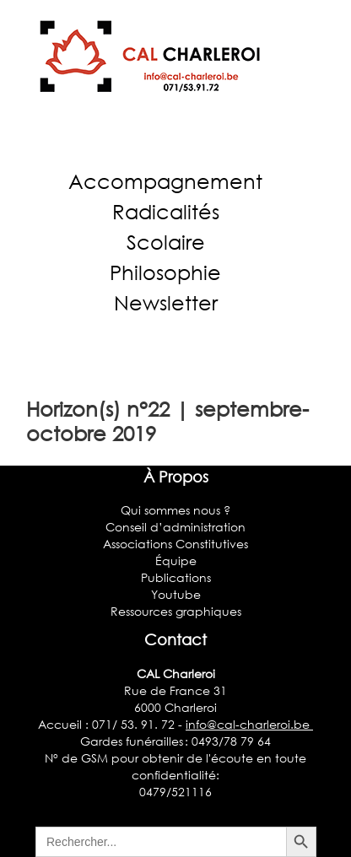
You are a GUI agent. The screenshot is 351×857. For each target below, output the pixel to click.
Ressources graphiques (176, 611)
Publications (176, 577)
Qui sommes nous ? (175, 510)
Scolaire (166, 241)
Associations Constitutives (175, 543)
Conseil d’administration (175, 527)
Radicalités (165, 211)
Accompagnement (165, 181)
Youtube (176, 594)
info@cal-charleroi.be (249, 724)
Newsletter (166, 302)
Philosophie (165, 272)
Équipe (176, 560)
